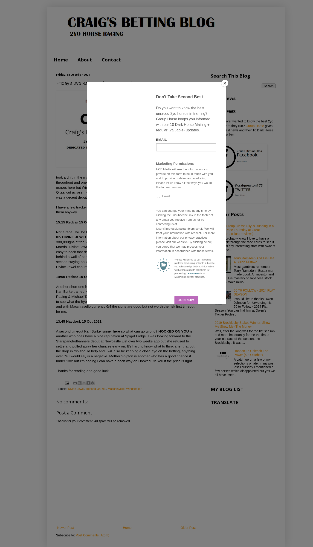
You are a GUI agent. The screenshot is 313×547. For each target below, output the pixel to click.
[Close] (224, 83)
